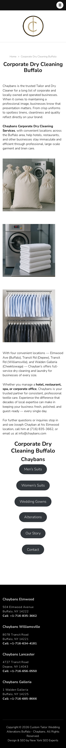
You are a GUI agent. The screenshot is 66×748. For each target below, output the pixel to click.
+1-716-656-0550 (23, 671)
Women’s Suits (33, 485)
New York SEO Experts (44, 740)
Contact (33, 549)
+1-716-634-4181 (23, 643)
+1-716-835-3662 (23, 616)
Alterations (33, 517)
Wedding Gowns (33, 501)
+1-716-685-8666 (23, 699)
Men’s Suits (33, 469)
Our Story (33, 533)
